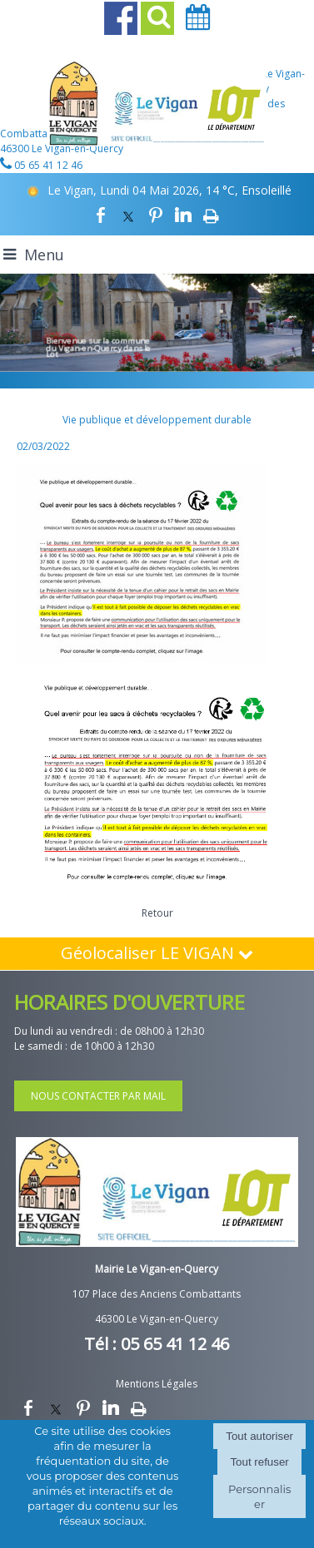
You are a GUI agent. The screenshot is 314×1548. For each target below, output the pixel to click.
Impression (211, 215)
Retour (157, 913)
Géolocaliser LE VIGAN (157, 953)
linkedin (183, 215)
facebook (100, 215)
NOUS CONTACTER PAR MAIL (98, 1096)
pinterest (155, 215)
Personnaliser (259, 1496)
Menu (44, 255)
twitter (128, 215)
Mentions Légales (156, 1384)
